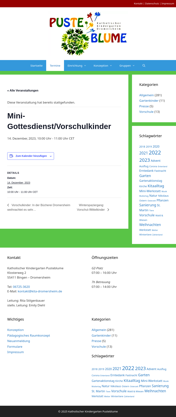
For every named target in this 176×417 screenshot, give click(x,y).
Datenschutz (152, 3)
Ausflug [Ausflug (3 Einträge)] (144, 166)
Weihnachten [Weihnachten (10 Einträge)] (150, 224)
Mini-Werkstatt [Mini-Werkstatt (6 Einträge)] (150, 191)
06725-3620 (21, 287)
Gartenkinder (149, 100)
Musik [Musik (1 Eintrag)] (164, 191)
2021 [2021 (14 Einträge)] (143, 153)
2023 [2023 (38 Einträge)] (144, 160)
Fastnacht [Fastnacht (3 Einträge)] (160, 170)
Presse (144, 106)
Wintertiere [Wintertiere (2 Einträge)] (145, 234)
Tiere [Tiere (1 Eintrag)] (151, 210)
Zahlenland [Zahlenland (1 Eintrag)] (157, 234)
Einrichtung (79, 65)
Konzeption (105, 65)
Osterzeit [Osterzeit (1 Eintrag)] (151, 200)
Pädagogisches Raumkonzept (28, 335)
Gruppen (129, 65)
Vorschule (146, 112)
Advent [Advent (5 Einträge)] (156, 161)
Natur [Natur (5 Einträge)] (153, 196)
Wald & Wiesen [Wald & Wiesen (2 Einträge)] (135, 391)
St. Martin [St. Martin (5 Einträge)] (98, 391)
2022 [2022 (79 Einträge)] (155, 152)
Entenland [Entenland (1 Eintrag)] (162, 166)
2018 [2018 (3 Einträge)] (142, 146)
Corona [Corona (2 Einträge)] (153, 166)
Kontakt (138, 3)
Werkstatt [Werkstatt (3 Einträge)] (145, 230)
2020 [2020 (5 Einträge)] (156, 146)
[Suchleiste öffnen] (144, 65)
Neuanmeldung (18, 341)
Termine (55, 65)
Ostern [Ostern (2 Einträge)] (143, 200)
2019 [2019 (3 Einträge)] (149, 146)
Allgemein (146, 95)
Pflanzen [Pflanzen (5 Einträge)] (163, 200)
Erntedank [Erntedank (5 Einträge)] (146, 171)
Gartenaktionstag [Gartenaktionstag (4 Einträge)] (150, 180)
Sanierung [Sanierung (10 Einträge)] (147, 204)
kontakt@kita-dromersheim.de (40, 291)
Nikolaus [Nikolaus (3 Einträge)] (163, 195)
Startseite (36, 65)
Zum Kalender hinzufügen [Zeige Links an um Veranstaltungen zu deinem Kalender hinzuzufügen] (31, 155)
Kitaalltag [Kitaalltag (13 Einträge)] (156, 185)
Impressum (167, 3)
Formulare (14, 346)
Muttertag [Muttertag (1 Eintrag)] (144, 196)
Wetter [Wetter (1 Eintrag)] (155, 230)
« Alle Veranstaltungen (22, 90)
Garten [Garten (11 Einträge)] (145, 175)
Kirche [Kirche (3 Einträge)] (143, 186)
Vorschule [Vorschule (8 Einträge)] (147, 215)
